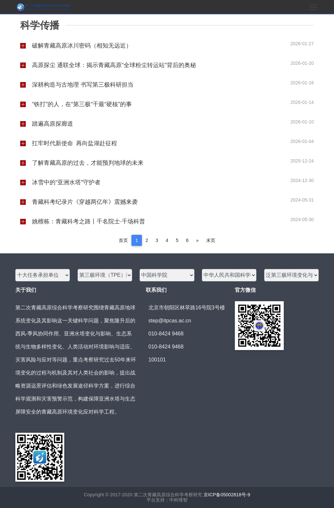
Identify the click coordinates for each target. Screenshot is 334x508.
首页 (123, 240)
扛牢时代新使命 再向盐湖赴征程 (74, 143)
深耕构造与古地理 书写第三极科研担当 (82, 84)
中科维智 (178, 499)
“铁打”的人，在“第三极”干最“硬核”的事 (82, 104)
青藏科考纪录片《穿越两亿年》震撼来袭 (85, 202)
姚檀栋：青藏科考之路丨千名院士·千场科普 (88, 221)
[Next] (197, 240)
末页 (210, 240)
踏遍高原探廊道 (52, 123)
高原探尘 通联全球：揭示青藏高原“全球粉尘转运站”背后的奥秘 (114, 65)
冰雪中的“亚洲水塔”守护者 (66, 182)
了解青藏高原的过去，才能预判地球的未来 (88, 163)
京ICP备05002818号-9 (227, 494)
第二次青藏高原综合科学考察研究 (167, 494)
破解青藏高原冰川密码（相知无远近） (82, 45)
